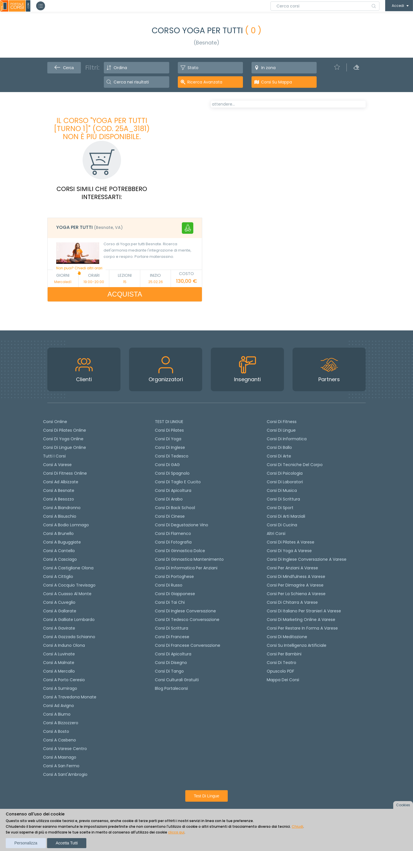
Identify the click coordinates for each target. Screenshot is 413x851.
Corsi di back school (175, 508)
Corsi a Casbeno (59, 740)
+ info (354, 261)
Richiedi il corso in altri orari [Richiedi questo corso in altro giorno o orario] (250, 228)
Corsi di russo (168, 585)
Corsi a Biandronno (62, 508)
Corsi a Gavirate (59, 628)
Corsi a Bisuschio (59, 516)
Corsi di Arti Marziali (286, 516)
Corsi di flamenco (173, 533)
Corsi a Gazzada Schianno (69, 637)
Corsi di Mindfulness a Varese (296, 576)
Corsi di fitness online (65, 473)
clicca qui (176, 832)
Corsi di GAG (167, 465)
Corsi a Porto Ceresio (64, 680)
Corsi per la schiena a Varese (296, 594)
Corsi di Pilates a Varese (290, 542)
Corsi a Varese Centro (65, 748)
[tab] (125, 228)
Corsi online (55, 421)
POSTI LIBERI (345, 108)
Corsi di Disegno (171, 662)
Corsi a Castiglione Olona (68, 568)
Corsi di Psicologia (285, 473)
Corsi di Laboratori (285, 482)
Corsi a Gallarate (59, 611)
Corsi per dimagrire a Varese (295, 585)
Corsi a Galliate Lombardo (69, 619)
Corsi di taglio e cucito (178, 482)
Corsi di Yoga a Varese (289, 551)
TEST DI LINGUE (169, 421)
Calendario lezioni (234, 200)
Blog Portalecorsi (171, 688)
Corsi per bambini (284, 654)
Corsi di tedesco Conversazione (187, 619)
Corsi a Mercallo (59, 671)
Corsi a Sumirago (60, 688)
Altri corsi (276, 533)
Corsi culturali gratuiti (177, 680)
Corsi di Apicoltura (173, 654)
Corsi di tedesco (171, 456)
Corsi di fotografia (173, 542)
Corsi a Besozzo (58, 499)
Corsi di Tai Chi (170, 602)
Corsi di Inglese (170, 447)
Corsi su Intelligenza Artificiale (296, 645)
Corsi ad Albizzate (60, 482)
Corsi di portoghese (174, 576)
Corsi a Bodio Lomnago (66, 525)
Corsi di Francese (172, 637)
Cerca (64, 67)
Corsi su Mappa (276, 82)
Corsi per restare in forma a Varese (302, 628)
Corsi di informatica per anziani (186, 568)
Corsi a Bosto (56, 731)
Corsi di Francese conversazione (187, 645)
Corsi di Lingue (281, 430)
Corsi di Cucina (282, 525)
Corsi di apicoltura (173, 490)
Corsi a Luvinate (59, 654)
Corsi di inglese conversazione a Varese (306, 559)
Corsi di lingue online (64, 447)
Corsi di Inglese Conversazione (185, 611)
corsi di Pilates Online (64, 430)
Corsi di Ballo (279, 447)
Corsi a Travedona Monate (69, 697)
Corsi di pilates (169, 430)
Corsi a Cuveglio (59, 602)
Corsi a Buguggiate (62, 542)
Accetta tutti (67, 843)
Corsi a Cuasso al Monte (67, 594)
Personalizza (25, 843)
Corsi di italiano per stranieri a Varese (304, 611)
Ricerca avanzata (204, 82)
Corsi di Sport (280, 508)
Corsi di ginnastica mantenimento (189, 559)
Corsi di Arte (279, 456)
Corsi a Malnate (58, 662)
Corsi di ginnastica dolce (180, 551)
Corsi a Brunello (58, 533)
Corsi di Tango (169, 671)
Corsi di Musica (282, 490)
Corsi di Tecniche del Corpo (295, 465)
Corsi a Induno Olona (64, 645)
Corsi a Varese (57, 465)
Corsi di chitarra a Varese (292, 602)
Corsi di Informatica (287, 439)
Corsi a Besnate (58, 490)
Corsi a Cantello (59, 551)
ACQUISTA (125, 294)
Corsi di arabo (169, 499)
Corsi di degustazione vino (181, 525)
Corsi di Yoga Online (63, 439)
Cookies (403, 805)
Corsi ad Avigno (58, 705)
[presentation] (218, 123)
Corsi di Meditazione (287, 637)
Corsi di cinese (170, 516)
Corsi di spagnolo (172, 473)
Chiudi (297, 826)
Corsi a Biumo (57, 714)
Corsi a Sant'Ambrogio (65, 774)
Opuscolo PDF (280, 671)
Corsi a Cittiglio (58, 576)
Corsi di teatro (281, 662)
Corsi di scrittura (171, 628)
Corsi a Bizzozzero (60, 723)
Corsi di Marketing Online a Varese (301, 619)
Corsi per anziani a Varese (292, 568)
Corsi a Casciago (60, 559)
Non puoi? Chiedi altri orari (79, 270)
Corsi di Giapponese (175, 594)
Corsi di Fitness (282, 421)
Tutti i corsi (54, 456)
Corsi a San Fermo (61, 766)
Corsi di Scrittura (283, 499)
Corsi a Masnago (59, 757)
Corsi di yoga (168, 439)
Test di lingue (206, 796)
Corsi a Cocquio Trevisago (69, 585)
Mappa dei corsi (283, 680)
